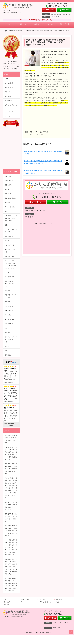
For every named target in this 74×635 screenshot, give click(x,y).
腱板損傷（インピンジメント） (11, 296)
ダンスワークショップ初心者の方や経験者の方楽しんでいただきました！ (11, 506)
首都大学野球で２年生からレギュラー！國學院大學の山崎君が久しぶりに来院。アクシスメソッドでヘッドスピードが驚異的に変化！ (11, 567)
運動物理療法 (9, 236)
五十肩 (7, 272)
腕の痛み (7, 290)
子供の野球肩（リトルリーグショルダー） (11, 284)
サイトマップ (9, 112)
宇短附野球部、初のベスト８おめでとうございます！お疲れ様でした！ (11, 517)
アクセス (50, 24)
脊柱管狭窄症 (9, 310)
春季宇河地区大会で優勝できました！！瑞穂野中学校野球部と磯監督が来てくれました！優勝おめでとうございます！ (11, 584)
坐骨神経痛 (8, 193)
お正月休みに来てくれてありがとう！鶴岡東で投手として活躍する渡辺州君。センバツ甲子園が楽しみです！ (11, 453)
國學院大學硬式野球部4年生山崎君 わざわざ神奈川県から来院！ (11, 439)
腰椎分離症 (8, 185)
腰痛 (6, 350)
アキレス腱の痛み (10, 207)
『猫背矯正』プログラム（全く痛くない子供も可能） (11, 218)
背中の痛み (8, 315)
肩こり (7, 346)
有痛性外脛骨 (9, 180)
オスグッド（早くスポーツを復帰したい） (11, 339)
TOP (9, 24)
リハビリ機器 (9, 83)
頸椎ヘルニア (9, 176)
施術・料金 (23, 24)
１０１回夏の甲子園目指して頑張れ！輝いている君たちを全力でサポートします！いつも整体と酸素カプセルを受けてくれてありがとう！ (11, 547)
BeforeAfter (8, 100)
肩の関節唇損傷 (9, 276)
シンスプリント (9, 245)
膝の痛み (7, 202)
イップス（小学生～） (10, 251)
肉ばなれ (7, 211)
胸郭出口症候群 (9, 319)
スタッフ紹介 (9, 87)
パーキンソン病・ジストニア (11, 231)
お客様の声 (12, 30)
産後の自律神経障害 (11, 198)
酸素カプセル (9, 189)
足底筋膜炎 (8, 355)
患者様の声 (37, 24)
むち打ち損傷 (9, 323)
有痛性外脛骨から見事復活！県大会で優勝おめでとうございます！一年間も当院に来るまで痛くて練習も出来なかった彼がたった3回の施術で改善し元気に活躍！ (11, 487)
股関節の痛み (9, 306)
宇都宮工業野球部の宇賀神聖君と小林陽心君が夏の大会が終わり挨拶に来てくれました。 (11, 530)
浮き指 (7, 240)
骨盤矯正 (7, 332)
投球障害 (7, 301)
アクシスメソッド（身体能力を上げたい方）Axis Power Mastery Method (11, 264)
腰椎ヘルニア (9, 225)
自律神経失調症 (9, 256)
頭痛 (7, 328)
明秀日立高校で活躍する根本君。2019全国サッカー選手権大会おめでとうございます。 (11, 468)
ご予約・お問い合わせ (64, 24)
